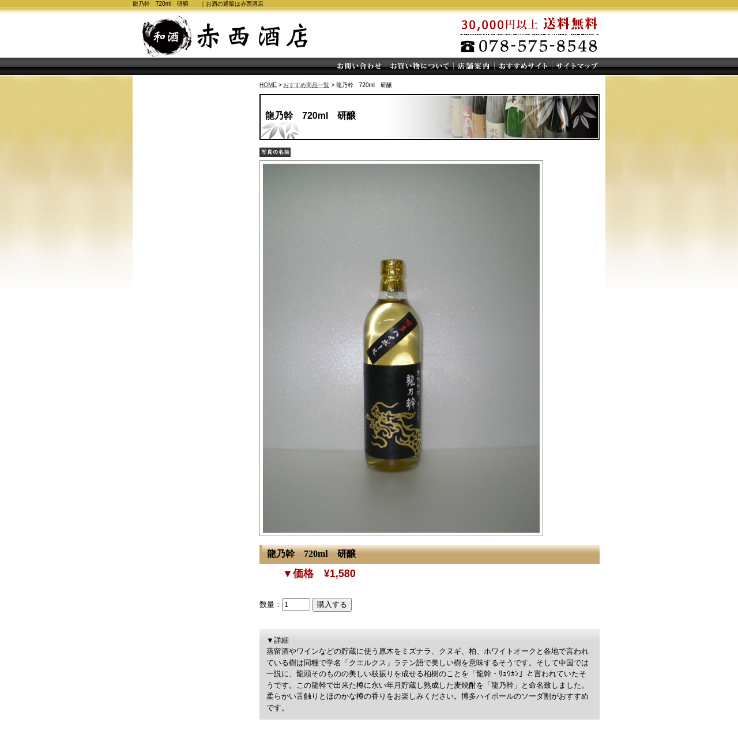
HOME (268, 85)
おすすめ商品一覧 (306, 85)
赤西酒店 (225, 35)
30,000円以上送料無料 (536, 35)
